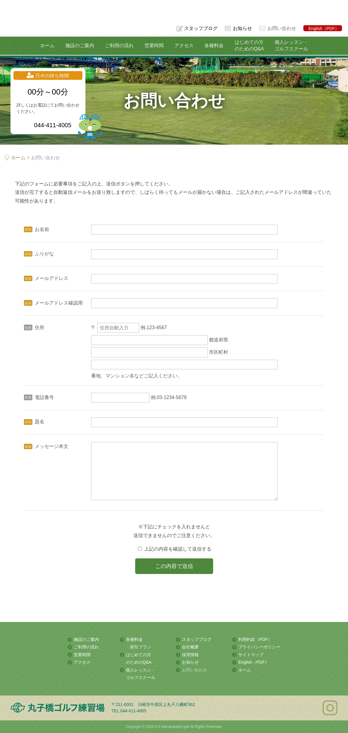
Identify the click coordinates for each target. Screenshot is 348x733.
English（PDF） (323, 28)
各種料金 (213, 45)
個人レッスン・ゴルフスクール (290, 45)
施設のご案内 (80, 45)
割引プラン (140, 647)
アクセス (183, 45)
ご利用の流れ (119, 45)
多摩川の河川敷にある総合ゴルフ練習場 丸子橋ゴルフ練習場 (28, 24)
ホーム (48, 45)
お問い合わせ (281, 28)
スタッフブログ (200, 28)
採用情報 (190, 655)
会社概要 (190, 647)
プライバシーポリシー (259, 647)
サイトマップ (250, 655)
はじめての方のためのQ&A (248, 45)
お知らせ (242, 28)
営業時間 (154, 45)
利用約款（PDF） (255, 640)
